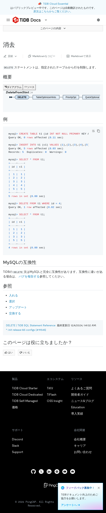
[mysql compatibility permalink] (39, 262)
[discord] (73, 471)
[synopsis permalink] (15, 77)
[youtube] (65, 471)
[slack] (57, 471)
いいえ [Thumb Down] (24, 352)
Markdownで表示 (79, 56)
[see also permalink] (15, 286)
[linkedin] (49, 471)
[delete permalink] (18, 45)
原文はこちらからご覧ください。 (53, 11)
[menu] (8, 20)
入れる (13, 295)
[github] (33, 471)
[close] (98, 487)
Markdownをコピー (41, 56)
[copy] (98, 131)
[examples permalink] (10, 119)
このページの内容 (53, 28)
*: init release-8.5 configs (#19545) (26, 329)
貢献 (11, 56)
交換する (15, 313)
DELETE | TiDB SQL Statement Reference (30, 325)
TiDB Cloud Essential (55, 3)
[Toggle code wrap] (93, 131)
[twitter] (41, 471)
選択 (12, 301)
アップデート (18, 307)
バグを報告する (29, 276)
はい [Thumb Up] (9, 352)
